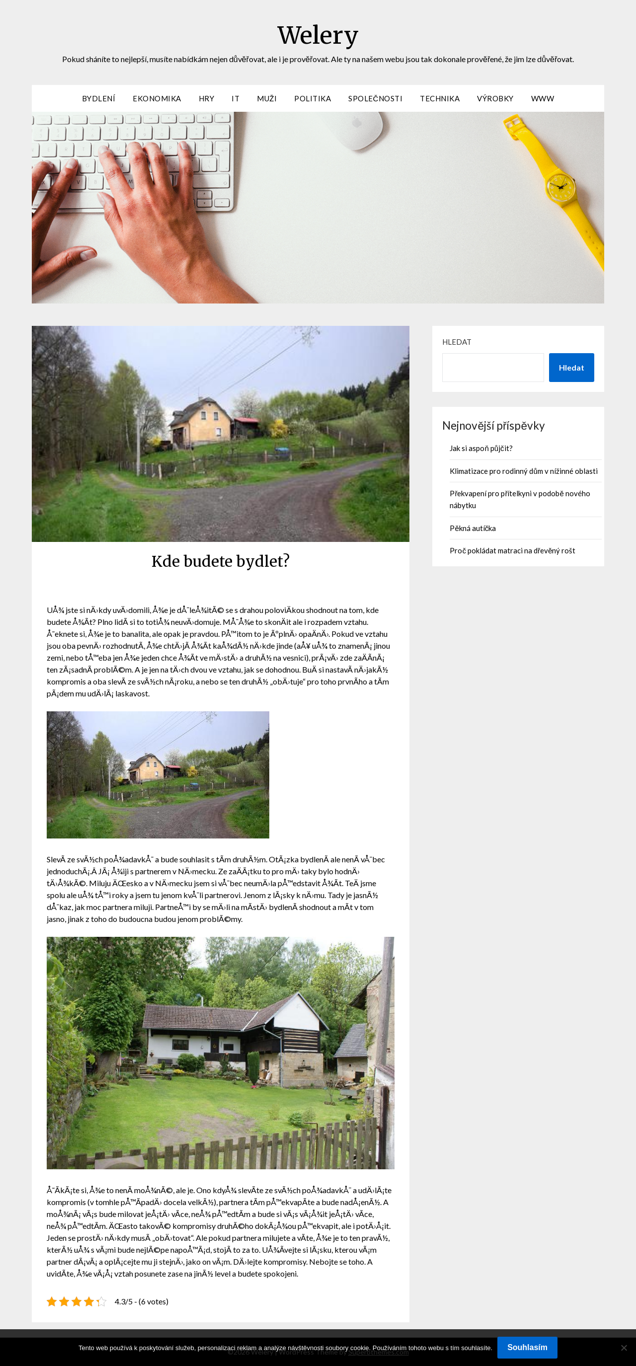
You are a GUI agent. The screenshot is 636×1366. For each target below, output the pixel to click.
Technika (440, 98)
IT (235, 98)
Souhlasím (527, 1347)
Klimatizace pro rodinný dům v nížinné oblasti (523, 470)
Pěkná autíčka (473, 528)
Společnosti (375, 98)
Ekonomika (157, 98)
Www (543, 98)
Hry (207, 98)
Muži (267, 98)
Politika (312, 98)
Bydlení (99, 98)
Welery (318, 35)
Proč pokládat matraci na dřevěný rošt (512, 550)
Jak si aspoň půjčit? (481, 448)
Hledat (457, 341)
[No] (624, 1348)
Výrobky (495, 98)
